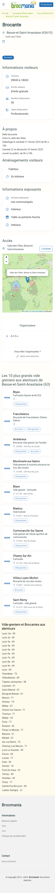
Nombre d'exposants (20, 98)
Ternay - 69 (7, 774)
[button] (27, 280)
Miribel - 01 (7, 738)
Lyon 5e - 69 (8, 649)
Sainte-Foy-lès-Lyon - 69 (14, 786)
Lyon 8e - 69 (8, 661)
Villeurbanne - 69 (10, 677)
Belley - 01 (7, 705)
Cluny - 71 (7, 782)
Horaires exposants (20, 197)
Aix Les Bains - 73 (11, 742)
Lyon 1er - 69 (8, 633)
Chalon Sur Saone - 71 (13, 709)
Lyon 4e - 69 (8, 645)
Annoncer (46, 4)
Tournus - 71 (8, 713)
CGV (4, 831)
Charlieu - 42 (8, 778)
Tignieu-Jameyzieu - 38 (14, 681)
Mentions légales (9, 821)
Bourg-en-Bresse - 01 (12, 693)
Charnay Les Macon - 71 (14, 746)
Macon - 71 (8, 697)
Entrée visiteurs (18, 87)
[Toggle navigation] (3, 4)
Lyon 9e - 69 (8, 665)
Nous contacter (9, 861)
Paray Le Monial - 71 (12, 730)
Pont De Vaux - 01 (11, 770)
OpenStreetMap (37, 311)
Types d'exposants (19, 109)
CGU (4, 826)
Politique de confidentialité (14, 836)
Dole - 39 (6, 762)
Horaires (15, 76)
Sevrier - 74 (7, 766)
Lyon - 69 (6, 669)
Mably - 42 (7, 717)
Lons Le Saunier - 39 (12, 750)
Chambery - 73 (9, 673)
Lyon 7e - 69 (8, 657)
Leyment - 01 (8, 685)
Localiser (46, 248)
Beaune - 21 (8, 734)
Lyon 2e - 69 (8, 637)
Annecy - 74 (8, 701)
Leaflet (25, 311)
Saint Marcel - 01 (11, 689)
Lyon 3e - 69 (8, 641)
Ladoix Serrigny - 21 (12, 790)
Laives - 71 (7, 758)
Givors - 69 (7, 754)
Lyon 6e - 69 (8, 653)
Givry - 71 (7, 721)
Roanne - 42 (8, 726)
